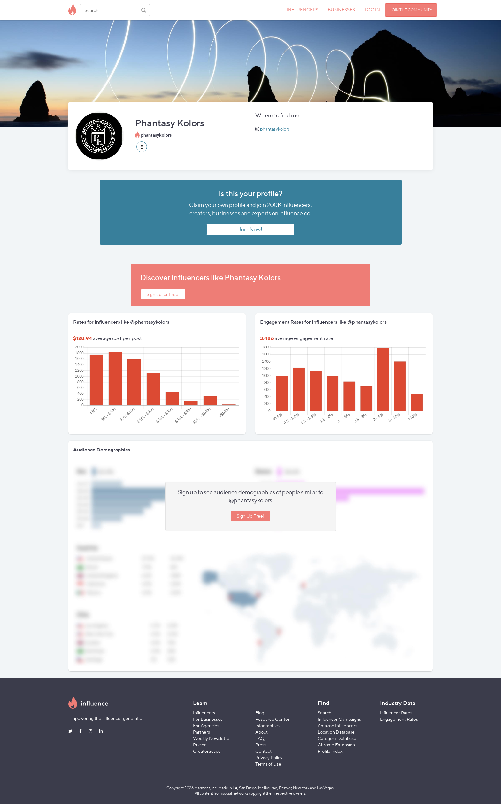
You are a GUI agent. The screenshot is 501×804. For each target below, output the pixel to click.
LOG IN (372, 9)
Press (260, 744)
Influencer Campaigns (339, 719)
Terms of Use (268, 764)
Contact (263, 751)
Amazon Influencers (337, 725)
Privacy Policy (268, 757)
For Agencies (206, 725)
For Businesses (207, 719)
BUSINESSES (341, 9)
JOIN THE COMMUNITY (411, 9)
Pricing (200, 744)
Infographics (267, 725)
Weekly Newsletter (212, 738)
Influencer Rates (396, 712)
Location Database (336, 732)
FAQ (260, 738)
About (261, 732)
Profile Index (330, 751)
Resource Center (272, 719)
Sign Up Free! (250, 516)
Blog (259, 712)
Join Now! (250, 229)
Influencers (204, 712)
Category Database (337, 738)
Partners (201, 732)
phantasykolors (275, 128)
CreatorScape (207, 751)
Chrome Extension (336, 744)
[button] (141, 146)
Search (324, 712)
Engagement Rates (399, 719)
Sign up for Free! (163, 294)
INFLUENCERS (302, 9)
